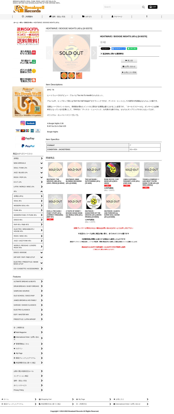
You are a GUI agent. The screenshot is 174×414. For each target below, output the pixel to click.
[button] (147, 17)
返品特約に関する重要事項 (112, 54)
